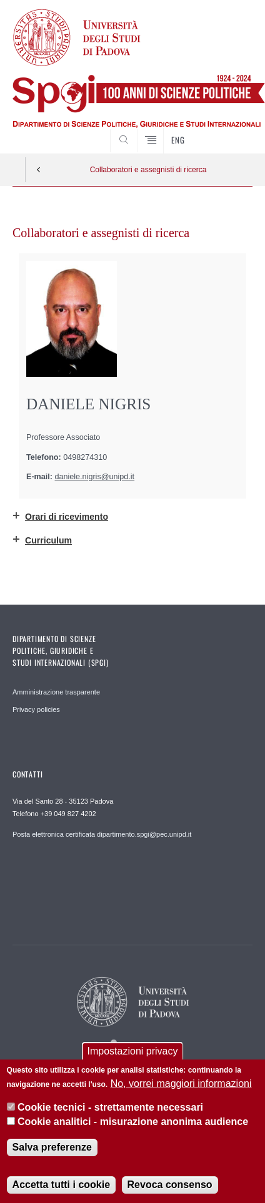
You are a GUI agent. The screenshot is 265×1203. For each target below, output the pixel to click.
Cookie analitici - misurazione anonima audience (133, 1124)
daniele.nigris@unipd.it (95, 476)
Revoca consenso (170, 1187)
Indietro (38, 169)
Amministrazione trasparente (56, 692)
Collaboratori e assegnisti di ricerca (148, 169)
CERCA (232, 129)
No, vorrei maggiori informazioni (181, 1086)
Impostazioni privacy (133, 1054)
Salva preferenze (52, 1149)
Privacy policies (36, 709)
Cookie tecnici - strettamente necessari (110, 1110)
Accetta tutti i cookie (61, 1187)
